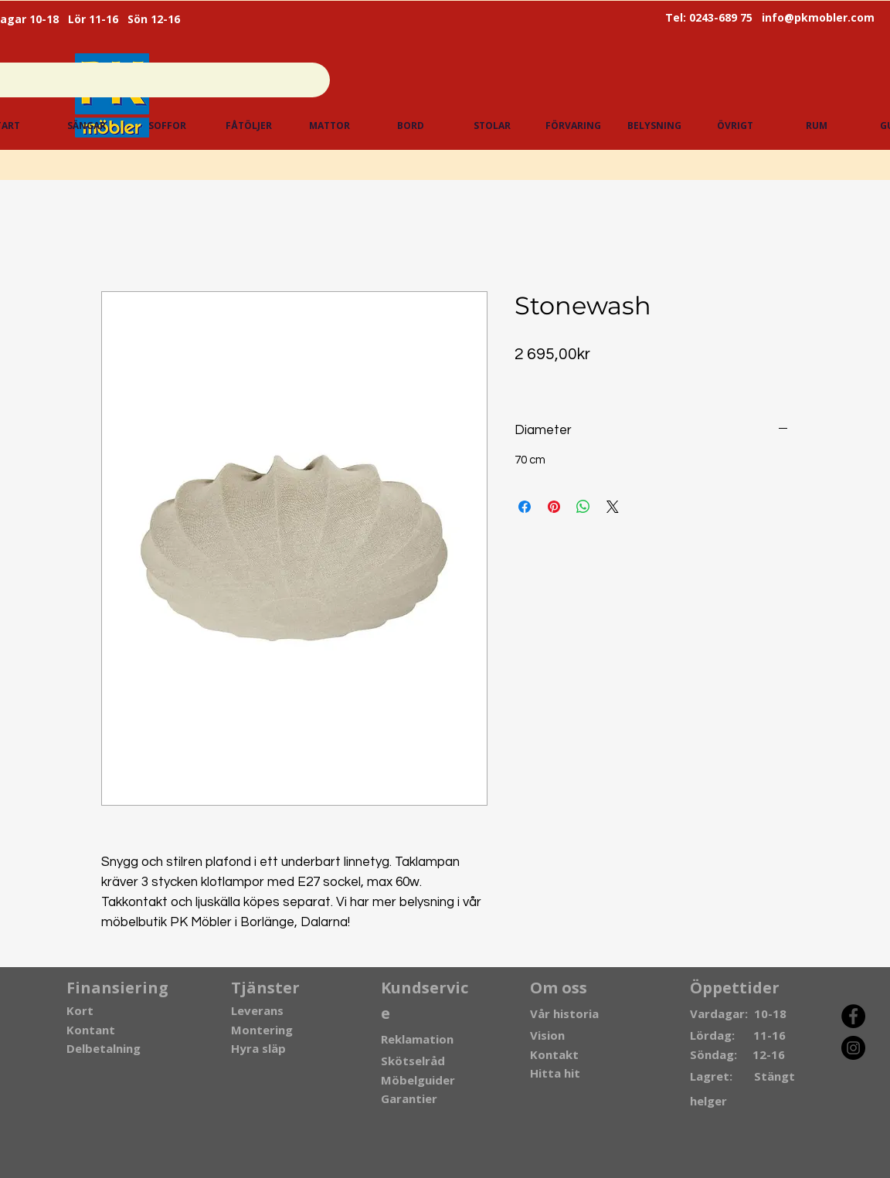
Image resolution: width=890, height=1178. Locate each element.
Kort (79, 1010)
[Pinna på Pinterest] (554, 506)
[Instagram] (853, 1048)
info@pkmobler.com (818, 17)
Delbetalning (103, 1048)
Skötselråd (413, 1060)
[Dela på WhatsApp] (583, 506)
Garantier (409, 1098)
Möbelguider (418, 1080)
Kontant (90, 1029)
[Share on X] (612, 506)
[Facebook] (853, 1016)
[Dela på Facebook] (524, 506)
